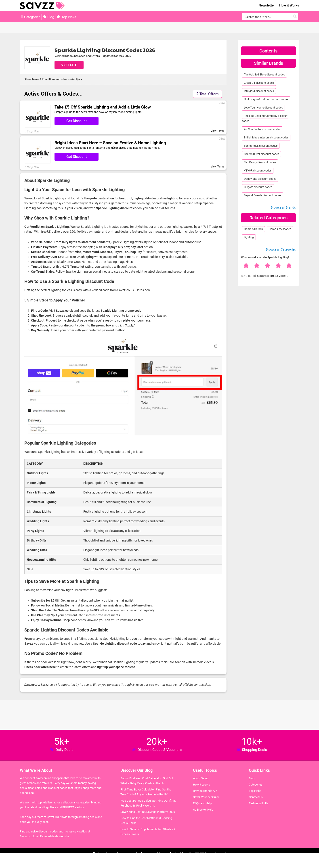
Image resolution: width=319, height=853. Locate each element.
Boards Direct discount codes (261, 154)
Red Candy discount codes (260, 162)
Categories (32, 17)
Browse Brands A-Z (205, 790)
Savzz (42, 5)
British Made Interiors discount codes (266, 137)
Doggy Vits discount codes (260, 178)
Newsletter (266, 5)
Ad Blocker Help (203, 809)
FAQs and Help (202, 803)
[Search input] (268, 16)
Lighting (249, 237)
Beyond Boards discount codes (262, 195)
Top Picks (68, 17)
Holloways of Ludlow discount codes (266, 99)
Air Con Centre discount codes (262, 129)
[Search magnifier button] (295, 16)
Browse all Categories (281, 249)
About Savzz (200, 778)
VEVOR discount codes (257, 170)
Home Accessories (280, 229)
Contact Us (256, 797)
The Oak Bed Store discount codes (264, 74)
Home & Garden (253, 229)
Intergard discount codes (259, 91)
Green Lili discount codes (259, 82)
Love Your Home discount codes (263, 107)
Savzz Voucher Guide (206, 797)
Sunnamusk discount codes (260, 145)
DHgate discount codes (258, 187)
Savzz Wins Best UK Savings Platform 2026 (147, 811)
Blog (50, 17)
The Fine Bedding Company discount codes (265, 118)
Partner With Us (259, 803)
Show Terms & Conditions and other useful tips (53, 79)
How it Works (289, 5)
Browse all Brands (283, 207)
